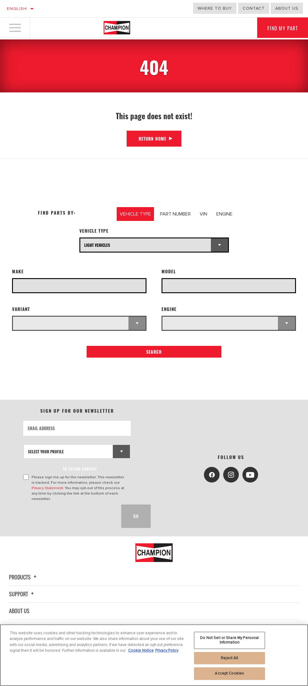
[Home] (117, 28)
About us (286, 8)
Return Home (152, 138)
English (17, 8)
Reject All (229, 658)
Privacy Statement (47, 488)
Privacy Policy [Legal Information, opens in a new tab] (166, 650)
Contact (254, 8)
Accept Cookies (229, 673)
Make (18, 271)
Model (169, 271)
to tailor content (80, 468)
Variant (21, 309)
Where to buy (215, 8)
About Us (19, 611)
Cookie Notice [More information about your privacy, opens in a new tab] (141, 650)
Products (23, 577)
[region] (154, 655)
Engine (169, 309)
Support (22, 594)
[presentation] (69, 516)
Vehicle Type (94, 230)
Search (154, 352)
